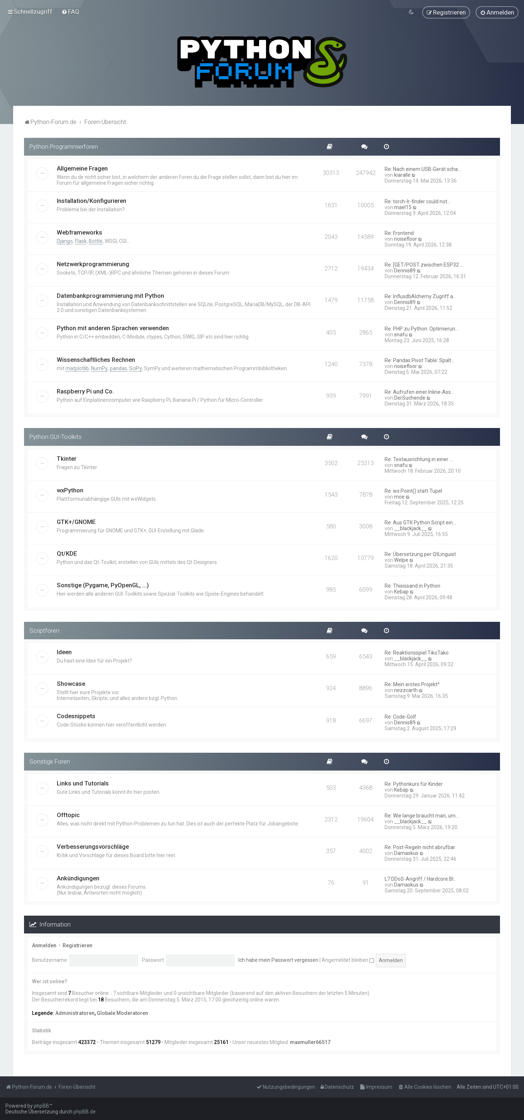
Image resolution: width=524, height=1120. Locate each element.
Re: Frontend (399, 233)
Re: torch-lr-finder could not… (417, 201)
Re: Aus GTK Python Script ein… (420, 522)
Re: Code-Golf (400, 716)
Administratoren (75, 1012)
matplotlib (77, 368)
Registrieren (77, 945)
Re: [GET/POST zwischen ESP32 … (424, 264)
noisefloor (405, 238)
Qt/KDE (67, 552)
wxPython (70, 489)
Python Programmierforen (63, 146)
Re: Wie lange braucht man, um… (422, 815)
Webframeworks (79, 232)
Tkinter (66, 457)
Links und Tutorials (83, 783)
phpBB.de (85, 1112)
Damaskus (406, 853)
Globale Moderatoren (122, 1012)
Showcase (71, 683)
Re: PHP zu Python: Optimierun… (421, 328)
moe (399, 496)
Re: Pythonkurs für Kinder (414, 784)
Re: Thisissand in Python (412, 585)
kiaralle (402, 174)
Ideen (64, 651)
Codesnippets (76, 715)
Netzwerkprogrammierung (93, 263)
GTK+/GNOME (76, 521)
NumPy (99, 368)
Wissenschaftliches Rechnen (96, 359)
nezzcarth (406, 690)
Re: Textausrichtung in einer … (419, 458)
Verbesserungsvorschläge (93, 846)
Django (65, 241)
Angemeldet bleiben (348, 960)
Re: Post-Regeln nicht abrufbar (420, 847)
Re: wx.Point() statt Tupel (413, 490)
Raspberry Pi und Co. (85, 391)
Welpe (401, 559)
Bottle (96, 241)
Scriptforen (44, 629)
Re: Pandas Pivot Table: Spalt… (419, 360)
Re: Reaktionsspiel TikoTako (417, 652)
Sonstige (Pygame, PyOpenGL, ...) (103, 584)
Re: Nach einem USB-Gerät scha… (423, 169)
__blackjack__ (410, 528)
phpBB (41, 1106)
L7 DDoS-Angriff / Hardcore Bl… (421, 878)
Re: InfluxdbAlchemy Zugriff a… (420, 296)
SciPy (135, 368)
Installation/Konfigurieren (91, 200)
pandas (118, 368)
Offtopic (68, 814)
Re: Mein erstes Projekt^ (412, 684)
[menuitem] (70, 11)
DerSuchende (409, 397)
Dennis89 (405, 270)
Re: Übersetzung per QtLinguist (420, 553)
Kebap (401, 591)
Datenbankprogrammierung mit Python (110, 295)
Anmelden (44, 945)
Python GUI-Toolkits (55, 436)
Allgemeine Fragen (82, 168)
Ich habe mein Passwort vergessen (278, 960)
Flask (81, 241)
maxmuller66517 (310, 1042)
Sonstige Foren (49, 761)
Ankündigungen (78, 877)
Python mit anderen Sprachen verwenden (113, 327)
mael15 (403, 207)
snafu (401, 334)
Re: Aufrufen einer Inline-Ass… (419, 392)
